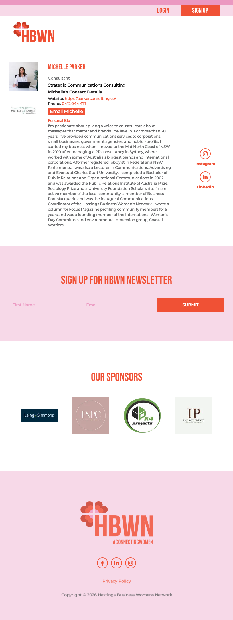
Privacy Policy (116, 585)
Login (163, 10)
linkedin (116, 562)
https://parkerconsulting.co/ (90, 98)
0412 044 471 (74, 103)
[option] (40, 418)
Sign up (200, 10)
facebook (102, 562)
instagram (130, 562)
